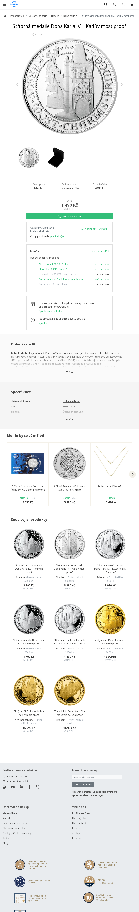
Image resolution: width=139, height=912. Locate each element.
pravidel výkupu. (59, 236)
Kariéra (76, 828)
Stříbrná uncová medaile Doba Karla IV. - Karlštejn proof (29, 568)
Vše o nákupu (10, 813)
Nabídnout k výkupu (94, 228)
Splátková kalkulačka (50, 311)
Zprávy (76, 833)
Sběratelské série (38, 15)
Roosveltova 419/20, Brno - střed (57, 274)
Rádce (6, 838)
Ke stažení (78, 838)
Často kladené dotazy (15, 823)
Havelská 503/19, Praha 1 (53, 269)
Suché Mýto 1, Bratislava (53, 284)
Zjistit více (44, 323)
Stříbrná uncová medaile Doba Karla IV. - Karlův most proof (69, 568)
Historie (55, 15)
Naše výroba (79, 818)
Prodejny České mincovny (17, 833)
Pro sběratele (17, 15)
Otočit (37, 36)
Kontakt (7, 818)
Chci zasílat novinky (83, 784)
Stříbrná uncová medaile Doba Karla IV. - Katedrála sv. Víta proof (110, 568)
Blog (5, 843)
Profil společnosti (81, 813)
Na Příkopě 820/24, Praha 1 (54, 264)
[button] (24, 84)
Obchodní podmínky (14, 828)
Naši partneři (79, 823)
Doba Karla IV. (70, 15)
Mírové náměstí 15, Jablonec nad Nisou (61, 279)
